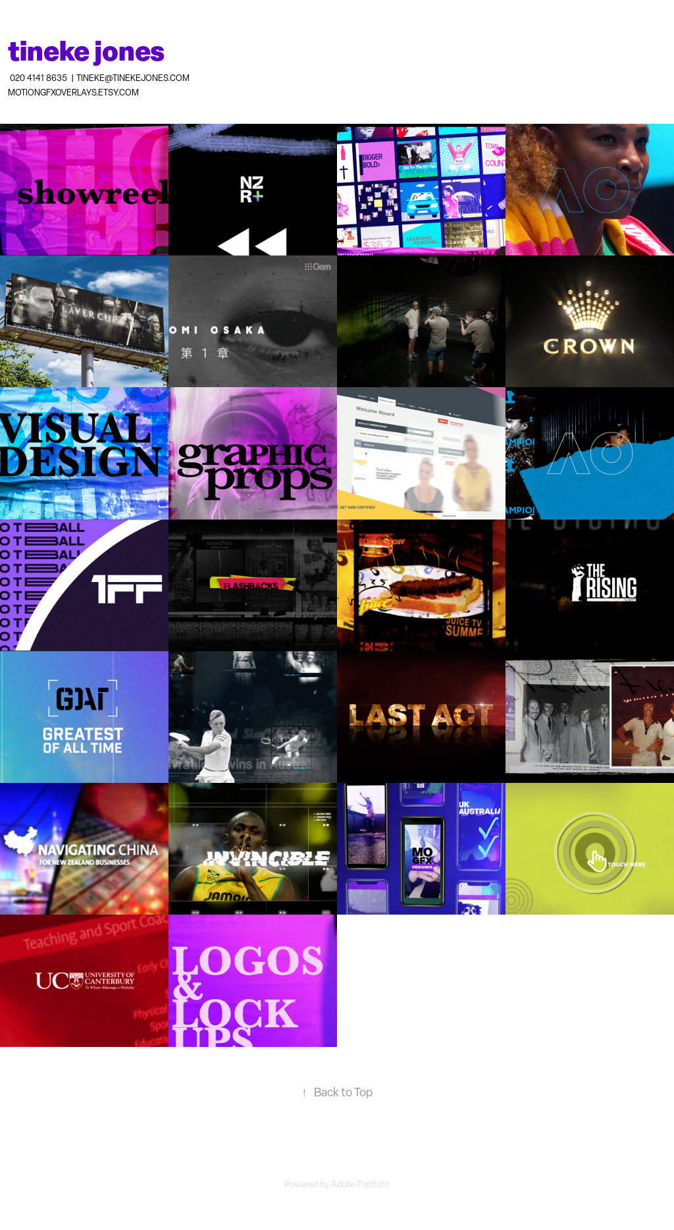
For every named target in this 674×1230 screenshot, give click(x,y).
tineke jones (86, 50)
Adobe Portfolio (360, 1184)
